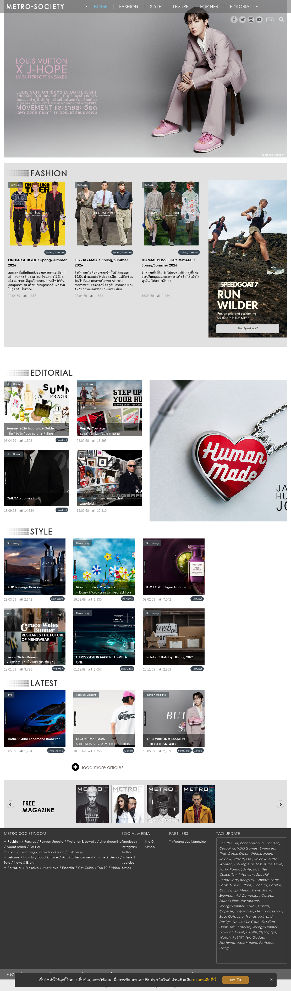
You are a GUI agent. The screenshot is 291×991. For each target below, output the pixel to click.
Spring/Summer (55, 252)
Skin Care (57, 598)
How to (28, 857)
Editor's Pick (229, 901)
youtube (128, 862)
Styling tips (267, 932)
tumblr (126, 868)
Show (266, 890)
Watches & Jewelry (81, 841)
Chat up (260, 885)
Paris (247, 885)
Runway (30, 841)
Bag (222, 916)
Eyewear (226, 895)
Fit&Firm (268, 922)
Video (115, 868)
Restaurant (250, 901)
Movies (235, 885)
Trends (250, 916)
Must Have (50, 868)
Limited (262, 880)
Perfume (127, 598)
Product (62, 440)
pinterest (128, 857)
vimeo (150, 847)
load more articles (97, 767)
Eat (221, 843)
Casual (267, 895)
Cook (232, 854)
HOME (100, 6)
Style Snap (75, 852)
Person (232, 843)
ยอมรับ (235, 980)
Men (258, 911)
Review (225, 859)
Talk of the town (268, 864)
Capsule (226, 911)
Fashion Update (51, 841)
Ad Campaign (247, 895)
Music (244, 890)
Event (239, 932)
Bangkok (247, 880)
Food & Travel (48, 857)
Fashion (128, 6)
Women (58, 668)
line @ (149, 841)
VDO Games (247, 848)
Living (224, 948)
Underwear (228, 880)
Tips (232, 927)
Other (244, 854)
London (272, 843)
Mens (255, 890)
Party (223, 869)
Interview (246, 874)
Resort (238, 859)
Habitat (275, 885)
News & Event (24, 862)
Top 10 (102, 868)
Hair (256, 869)
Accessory (273, 911)
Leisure (180, 6)
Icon (60, 852)
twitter (126, 852)
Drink (223, 927)
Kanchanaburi (252, 843)
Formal (235, 869)
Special (262, 874)
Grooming (27, 852)
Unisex (255, 854)
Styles (251, 906)
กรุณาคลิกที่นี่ (204, 980)
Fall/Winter (244, 911)
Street (273, 859)
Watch (224, 937)
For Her (35, 847)
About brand (16, 847)
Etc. (249, 859)
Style (155, 6)
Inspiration (46, 852)
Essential (68, 868)
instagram (129, 847)
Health (251, 932)
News (237, 922)
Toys (7, 862)
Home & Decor (107, 857)
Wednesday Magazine (189, 841)
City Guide (86, 868)
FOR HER (209, 6)
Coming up (228, 890)
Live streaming (111, 841)
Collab (128, 750)
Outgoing (227, 848)
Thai (222, 854)
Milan (267, 854)
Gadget (258, 937)
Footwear (184, 750)
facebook (129, 841)
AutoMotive (55, 750)
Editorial (241, 6)
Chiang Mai (243, 864)
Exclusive (32, 868)
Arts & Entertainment (77, 857)
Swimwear (268, 848)
